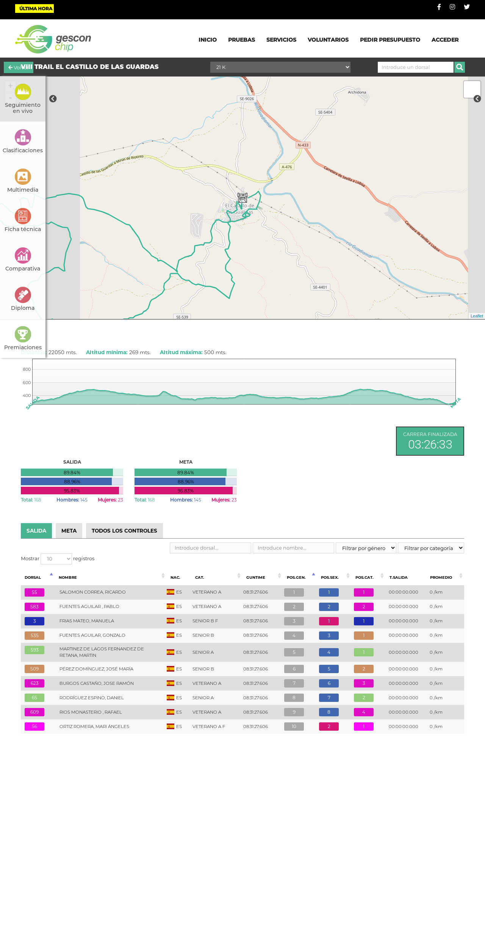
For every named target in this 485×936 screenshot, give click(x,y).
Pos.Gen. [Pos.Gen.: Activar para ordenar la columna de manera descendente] (296, 577)
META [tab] (69, 531)
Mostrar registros (57, 558)
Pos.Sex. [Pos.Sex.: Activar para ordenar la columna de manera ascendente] (330, 577)
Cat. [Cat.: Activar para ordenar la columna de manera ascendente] (199, 577)
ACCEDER (445, 39)
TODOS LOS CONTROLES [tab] (124, 531)
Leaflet (477, 316)
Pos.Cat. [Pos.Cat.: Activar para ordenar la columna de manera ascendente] (364, 577)
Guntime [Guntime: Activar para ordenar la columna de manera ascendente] (255, 577)
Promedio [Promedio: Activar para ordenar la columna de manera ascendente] (441, 577)
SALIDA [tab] (36, 531)
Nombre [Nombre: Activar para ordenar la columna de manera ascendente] (68, 577)
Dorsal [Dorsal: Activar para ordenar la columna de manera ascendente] (33, 577)
